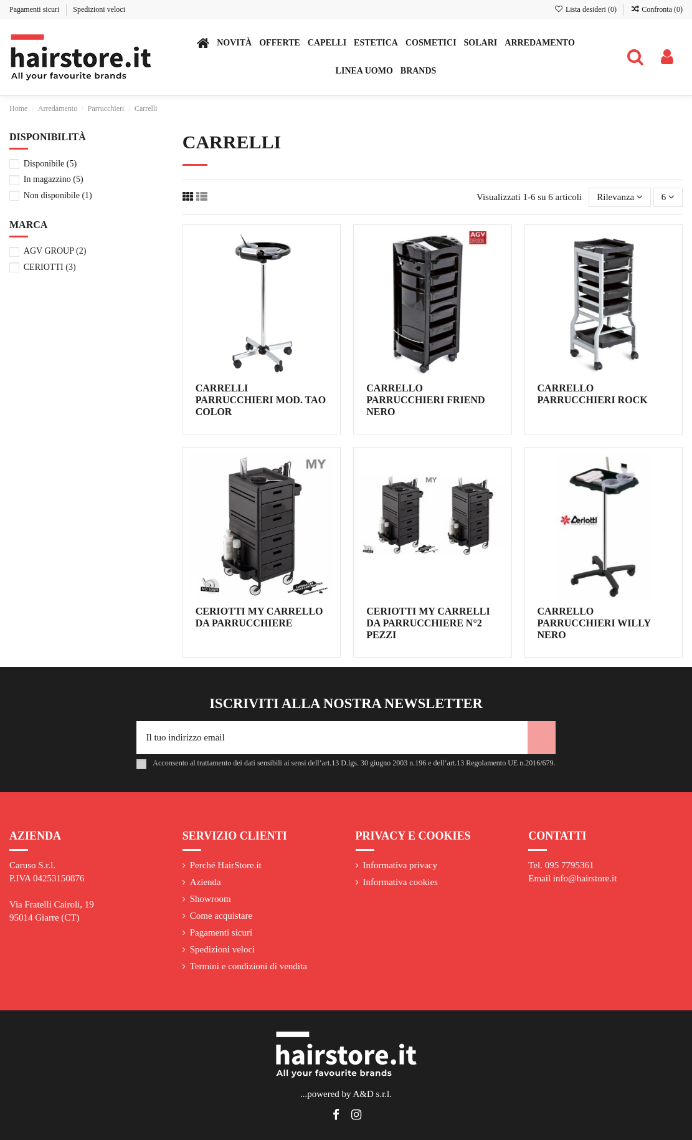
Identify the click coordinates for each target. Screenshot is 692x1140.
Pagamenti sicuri (35, 9)
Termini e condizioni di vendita (248, 966)
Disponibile (50, 163)
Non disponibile (58, 195)
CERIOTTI (50, 267)
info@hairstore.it (585, 878)
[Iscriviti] (542, 737)
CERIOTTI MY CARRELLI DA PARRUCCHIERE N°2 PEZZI (428, 623)
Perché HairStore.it (226, 865)
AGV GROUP (55, 251)
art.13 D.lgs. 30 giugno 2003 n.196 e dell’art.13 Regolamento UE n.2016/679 (438, 763)
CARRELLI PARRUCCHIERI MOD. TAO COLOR (261, 400)
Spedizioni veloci (99, 9)
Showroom (210, 899)
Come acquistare (221, 916)
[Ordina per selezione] (620, 197)
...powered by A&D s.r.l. (346, 1094)
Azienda (205, 882)
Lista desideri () (586, 9)
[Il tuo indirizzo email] (331, 737)
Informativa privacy (400, 865)
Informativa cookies (400, 882)
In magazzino (53, 179)
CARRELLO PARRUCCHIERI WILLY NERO (594, 623)
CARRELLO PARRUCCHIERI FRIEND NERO (425, 400)
